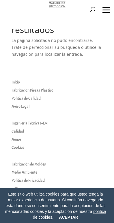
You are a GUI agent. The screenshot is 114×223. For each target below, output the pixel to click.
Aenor (16, 139)
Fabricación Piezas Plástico (32, 90)
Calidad (18, 131)
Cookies (18, 147)
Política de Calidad (26, 98)
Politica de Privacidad (28, 180)
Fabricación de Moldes (29, 164)
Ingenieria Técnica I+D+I (30, 123)
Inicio (16, 82)
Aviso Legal (21, 106)
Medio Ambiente (24, 172)
